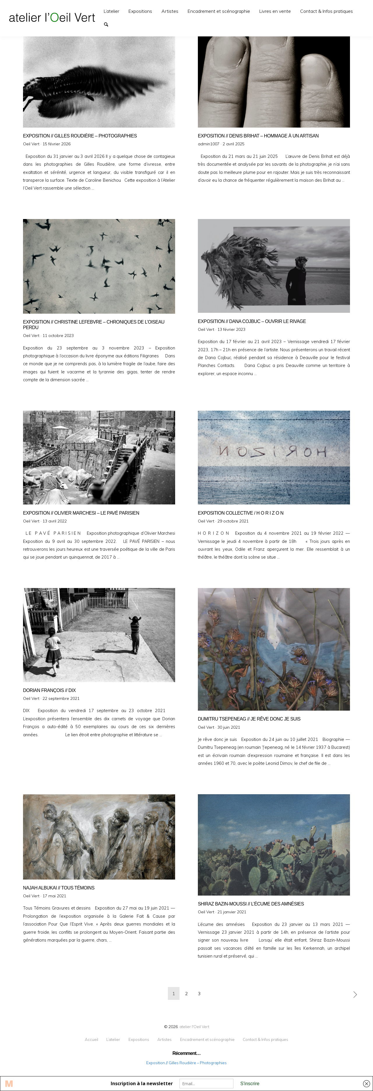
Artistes (169, 11)
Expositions (140, 11)
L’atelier (111, 11)
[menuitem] (111, 11)
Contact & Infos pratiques (326, 11)
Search (108, 24)
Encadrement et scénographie (219, 11)
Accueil (91, 1039)
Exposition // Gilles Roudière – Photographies (186, 1062)
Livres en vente (275, 11)
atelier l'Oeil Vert (194, 1026)
